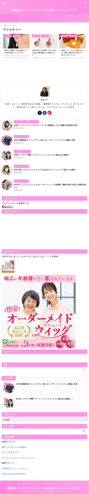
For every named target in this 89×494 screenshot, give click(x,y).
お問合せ (68, 483)
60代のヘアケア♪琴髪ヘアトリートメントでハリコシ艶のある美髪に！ (44, 155)
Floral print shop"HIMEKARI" (15, 473)
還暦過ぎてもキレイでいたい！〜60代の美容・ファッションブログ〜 (44, 10)
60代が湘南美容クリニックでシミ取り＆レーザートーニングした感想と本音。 (47, 140)
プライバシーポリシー (34, 483)
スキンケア (22, 16)
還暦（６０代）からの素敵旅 (15, 447)
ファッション (22, 20)
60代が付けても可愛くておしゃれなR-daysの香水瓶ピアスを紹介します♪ (44, 53)
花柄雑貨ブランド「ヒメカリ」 (16, 468)
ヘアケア (67, 16)
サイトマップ (21, 483)
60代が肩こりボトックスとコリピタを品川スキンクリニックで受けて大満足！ (47, 170)
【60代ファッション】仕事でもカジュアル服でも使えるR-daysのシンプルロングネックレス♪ (72, 53)
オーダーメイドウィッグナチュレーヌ (20, 457)
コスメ (67, 20)
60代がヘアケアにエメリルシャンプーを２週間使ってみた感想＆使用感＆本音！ (48, 125)
